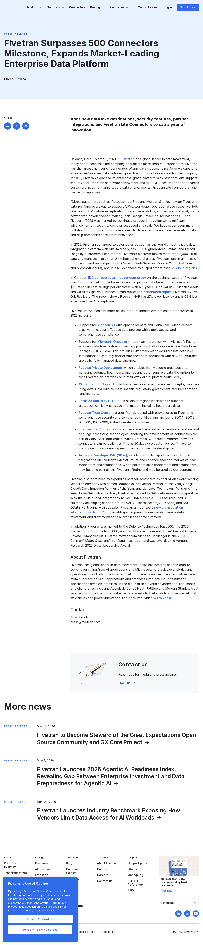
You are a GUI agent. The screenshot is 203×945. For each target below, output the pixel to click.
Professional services (75, 907)
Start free (188, 7)
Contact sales (147, 7)
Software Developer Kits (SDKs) (102, 455)
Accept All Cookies (40, 919)
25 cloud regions (184, 268)
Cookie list (108, 931)
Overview (41, 863)
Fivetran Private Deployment (100, 368)
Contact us (104, 881)
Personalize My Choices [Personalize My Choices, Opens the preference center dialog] (40, 929)
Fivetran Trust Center (95, 413)
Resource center (72, 880)
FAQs (131, 890)
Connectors (77, 7)
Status (132, 869)
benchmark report (157, 292)
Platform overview (10, 864)
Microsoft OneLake (112, 342)
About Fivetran (107, 863)
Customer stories (72, 870)
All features (43, 869)
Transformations (15, 872)
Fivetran (128, 159)
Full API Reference (135, 882)
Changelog (135, 875)
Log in (168, 7)
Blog (69, 863)
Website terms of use (81, 931)
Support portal (138, 863)
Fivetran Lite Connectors (97, 429)
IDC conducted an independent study (117, 278)
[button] (34, 7)
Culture (102, 869)
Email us (124, 683)
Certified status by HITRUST (100, 401)
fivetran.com (161, 598)
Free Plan (41, 875)
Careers (102, 875)
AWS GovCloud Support (96, 384)
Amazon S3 (106, 325)
